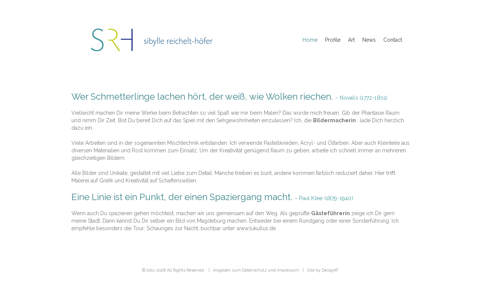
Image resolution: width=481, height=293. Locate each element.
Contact (392, 40)
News (369, 40)
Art (351, 40)
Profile (332, 40)
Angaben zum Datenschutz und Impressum (256, 270)
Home (310, 40)
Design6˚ (330, 270)
